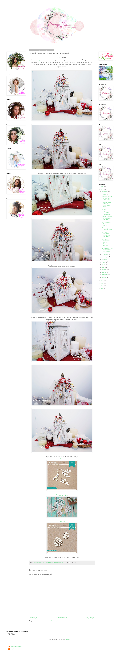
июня (104, 264)
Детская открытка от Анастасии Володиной (107, 249)
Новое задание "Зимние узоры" (106, 224)
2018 (102, 280)
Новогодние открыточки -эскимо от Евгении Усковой (106, 242)
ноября (104, 194)
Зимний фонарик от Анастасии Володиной (107, 218)
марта (104, 272)
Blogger (68, 639)
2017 (102, 283)
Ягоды (62, 459)
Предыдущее (90, 617)
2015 (102, 288)
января (104, 277)
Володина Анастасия (43, 60)
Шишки (62, 521)
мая (103, 267)
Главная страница (61, 617)
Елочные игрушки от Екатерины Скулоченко (107, 198)
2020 (102, 187)
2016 (102, 285)
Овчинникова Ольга (16, 646)
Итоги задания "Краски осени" (107, 228)
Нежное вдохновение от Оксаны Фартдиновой (106, 212)
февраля (105, 274)
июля (104, 262)
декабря (104, 191)
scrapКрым (13, 649)
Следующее (33, 617)
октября (104, 254)
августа (104, 259)
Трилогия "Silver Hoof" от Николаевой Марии (106, 204)
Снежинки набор (62, 495)
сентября (105, 257)
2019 (102, 189)
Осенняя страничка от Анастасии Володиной (106, 234)
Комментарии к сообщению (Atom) (50, 621)
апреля (104, 269)
